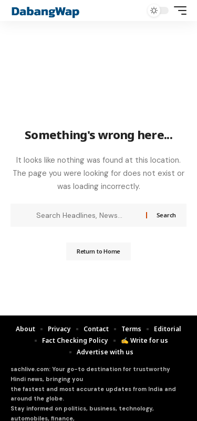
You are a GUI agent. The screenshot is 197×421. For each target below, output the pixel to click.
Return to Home (98, 251)
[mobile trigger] (177, 10)
